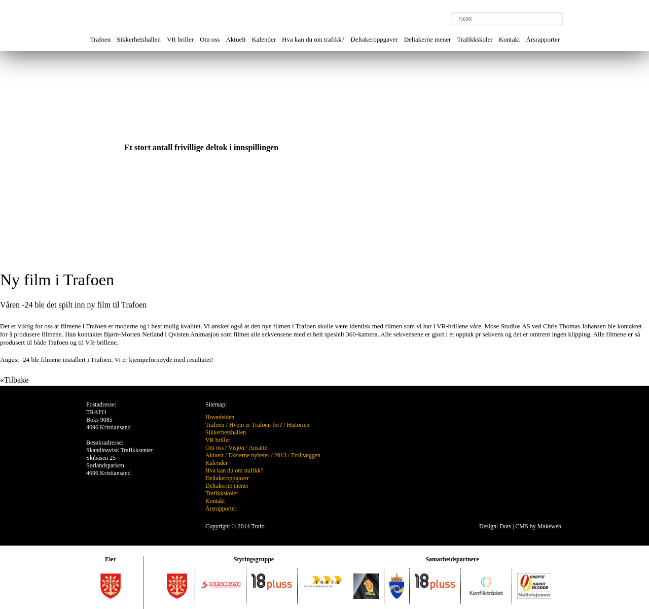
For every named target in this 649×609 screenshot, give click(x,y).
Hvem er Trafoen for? (255, 424)
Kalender (263, 39)
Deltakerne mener (427, 39)
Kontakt (509, 39)
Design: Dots (495, 526)
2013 (280, 455)
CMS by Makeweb (538, 526)
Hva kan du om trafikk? (313, 39)
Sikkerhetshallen (139, 39)
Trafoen (100, 39)
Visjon (236, 447)
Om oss (210, 39)
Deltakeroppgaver (374, 39)
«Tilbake (14, 380)
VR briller (180, 39)
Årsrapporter (543, 39)
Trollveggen (305, 455)
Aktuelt (235, 39)
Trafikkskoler (474, 39)
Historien (298, 424)
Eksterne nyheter (248, 455)
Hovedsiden (219, 417)
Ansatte (257, 447)
